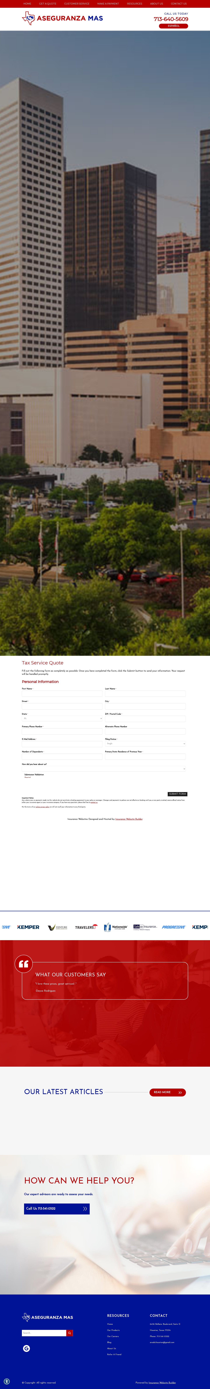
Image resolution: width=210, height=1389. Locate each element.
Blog (109, 1188)
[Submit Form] (177, 794)
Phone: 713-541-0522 (159, 1182)
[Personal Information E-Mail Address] (62, 744)
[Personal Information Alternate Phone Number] (145, 731)
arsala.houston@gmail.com (162, 1188)
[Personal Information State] (62, 718)
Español (173, 26)
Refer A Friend (114, 1200)
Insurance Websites (78, 819)
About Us (111, 1194)
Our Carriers (113, 1182)
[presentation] (46, 784)
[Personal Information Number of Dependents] (62, 757)
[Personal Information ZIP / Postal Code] (145, 719)
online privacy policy (42, 807)
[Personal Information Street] (62, 706)
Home (110, 1170)
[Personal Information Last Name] (145, 694)
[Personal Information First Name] (62, 694)
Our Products (113, 1176)
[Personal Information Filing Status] (145, 743)
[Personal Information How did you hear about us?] (104, 769)
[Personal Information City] (145, 706)
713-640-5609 (171, 19)
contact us (94, 802)
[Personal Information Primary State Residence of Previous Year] (145, 757)
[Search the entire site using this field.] (44, 1178)
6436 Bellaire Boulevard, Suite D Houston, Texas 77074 (165, 1173)
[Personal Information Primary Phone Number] (62, 731)
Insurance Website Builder (129, 819)
